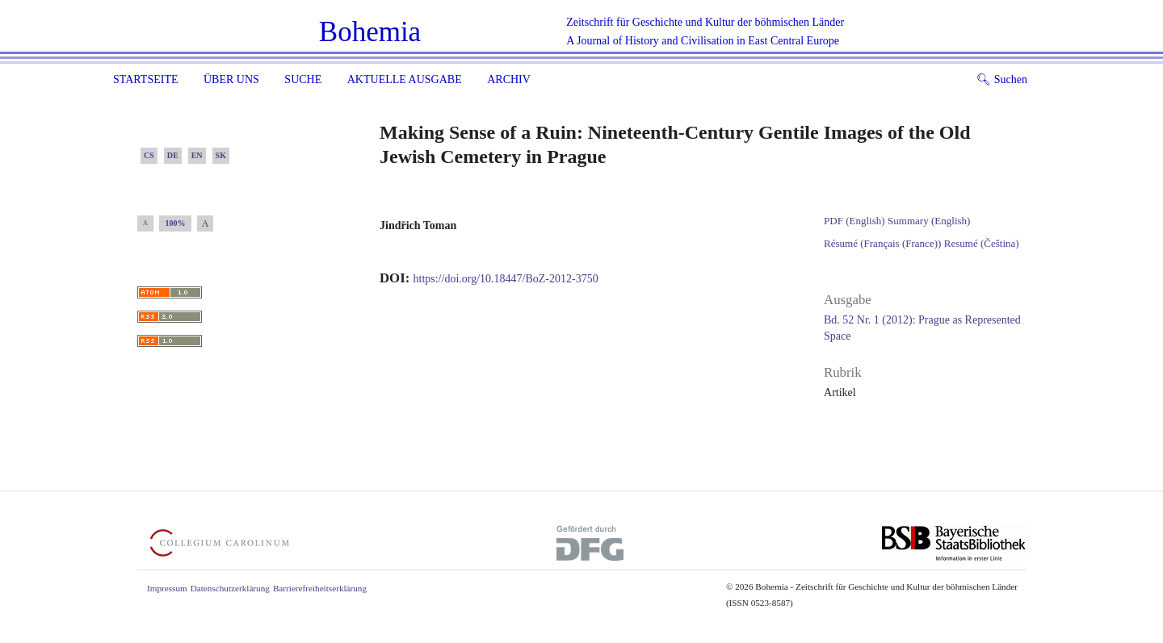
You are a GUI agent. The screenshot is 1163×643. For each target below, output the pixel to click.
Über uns (231, 79)
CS (149, 155)
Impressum (167, 588)
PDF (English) (854, 221)
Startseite (145, 79)
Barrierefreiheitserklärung (320, 588)
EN (197, 155)
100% (176, 223)
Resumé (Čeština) (981, 243)
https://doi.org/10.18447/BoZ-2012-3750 (506, 279)
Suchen (1001, 79)
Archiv (509, 79)
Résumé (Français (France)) (882, 243)
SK (221, 155)
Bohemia (370, 32)
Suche (302, 79)
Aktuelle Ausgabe (404, 79)
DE (172, 155)
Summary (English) (929, 221)
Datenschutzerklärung (230, 588)
